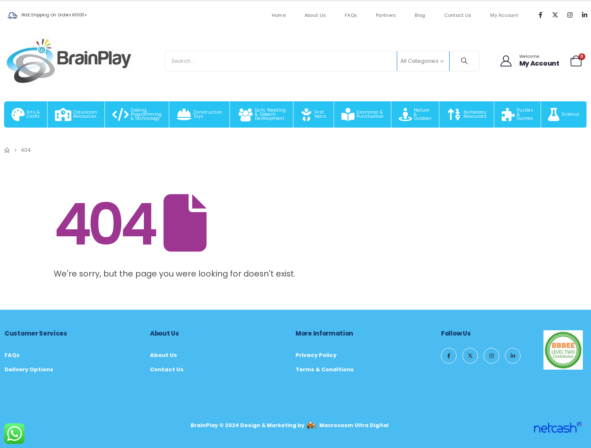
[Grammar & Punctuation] (362, 114)
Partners (386, 15)
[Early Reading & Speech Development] (261, 114)
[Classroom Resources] (76, 114)
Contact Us (458, 15)
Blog (420, 15)
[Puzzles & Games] (517, 114)
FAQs (351, 15)
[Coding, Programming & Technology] (137, 114)
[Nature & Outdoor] (415, 114)
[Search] (464, 61)
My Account (504, 15)
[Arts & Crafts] (26, 114)
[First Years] (313, 114)
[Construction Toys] (199, 114)
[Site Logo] (69, 61)
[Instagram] (570, 15)
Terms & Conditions (325, 369)
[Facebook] (540, 15)
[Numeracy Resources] (467, 114)
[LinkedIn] (584, 15)
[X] (555, 15)
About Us (315, 15)
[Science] (564, 114)
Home (279, 15)
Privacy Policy (316, 355)
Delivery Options (29, 369)
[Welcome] (528, 61)
